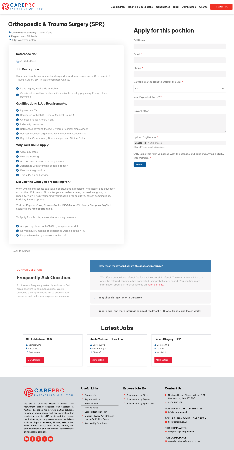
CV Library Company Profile (93, 205)
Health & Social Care (140, 6)
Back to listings (21, 250)
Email (138, 54)
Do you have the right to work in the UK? (158, 81)
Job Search (118, 6)
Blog (175, 6)
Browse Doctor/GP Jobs (58, 205)
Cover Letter (141, 110)
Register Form (34, 205)
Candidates (163, 6)
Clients (203, 6)
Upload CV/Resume (146, 137)
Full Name (140, 40)
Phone (138, 68)
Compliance (189, 6)
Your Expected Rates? (148, 97)
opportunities (42, 208)
